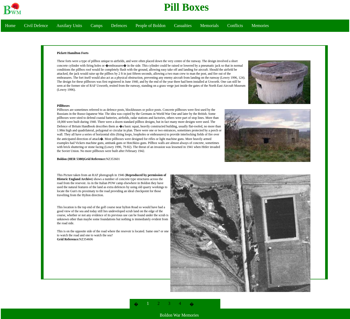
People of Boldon (151, 25)
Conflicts (235, 25)
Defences (119, 25)
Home (10, 25)
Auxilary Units (69, 25)
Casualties (183, 25)
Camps (96, 25)
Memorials (209, 25)
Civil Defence (36, 25)
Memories (260, 25)
